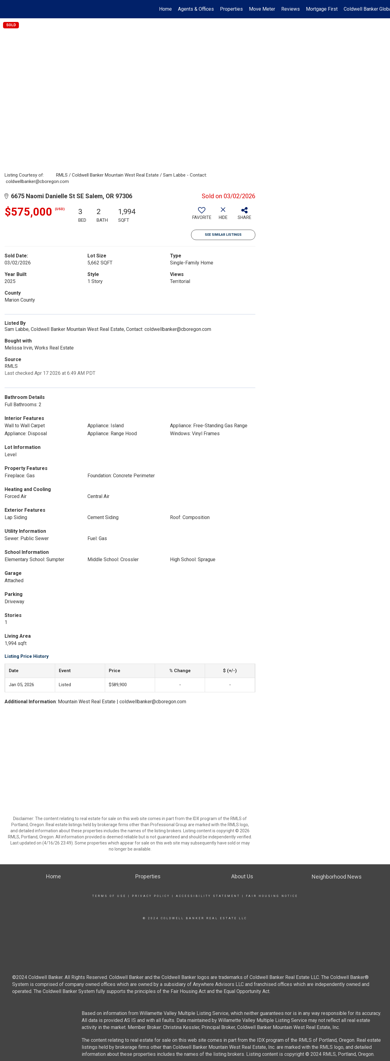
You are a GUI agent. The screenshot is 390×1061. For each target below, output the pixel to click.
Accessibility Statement (208, 896)
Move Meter (262, 9)
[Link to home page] (8, 9)
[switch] (201, 215)
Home (165, 9)
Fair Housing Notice (272, 896)
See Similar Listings (223, 235)
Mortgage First (322, 9)
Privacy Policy (151, 896)
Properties (231, 9)
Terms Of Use (109, 896)
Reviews (290, 9)
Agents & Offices (196, 9)
